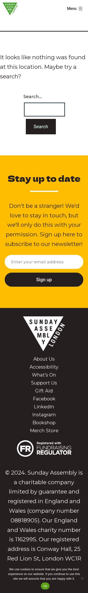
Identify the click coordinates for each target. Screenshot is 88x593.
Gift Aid (44, 391)
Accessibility (44, 367)
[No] (82, 578)
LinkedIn (44, 407)
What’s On (44, 375)
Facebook (44, 399)
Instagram (44, 414)
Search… (32, 96)
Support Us (44, 383)
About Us (44, 359)
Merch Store (44, 430)
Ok (45, 586)
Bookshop (44, 422)
